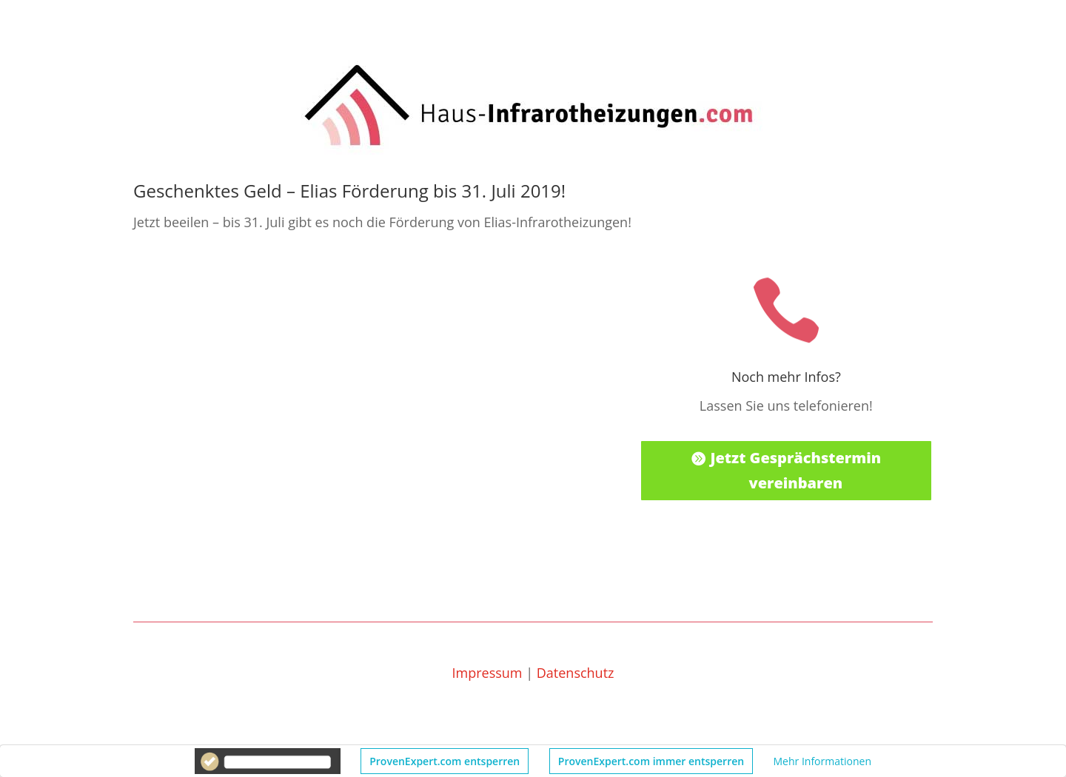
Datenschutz (575, 673)
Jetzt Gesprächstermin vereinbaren (795, 470)
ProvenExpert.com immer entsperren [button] (651, 761)
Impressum (487, 673)
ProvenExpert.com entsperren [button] (444, 761)
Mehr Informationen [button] (822, 761)
